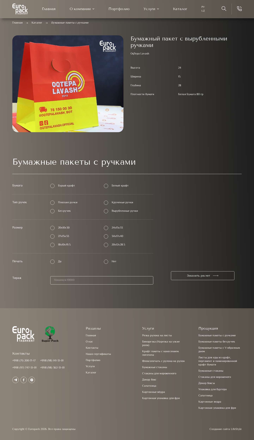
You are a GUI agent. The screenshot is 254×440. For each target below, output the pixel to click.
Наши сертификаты (98, 354)
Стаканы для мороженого (214, 377)
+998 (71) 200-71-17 (24, 361)
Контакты (92, 348)
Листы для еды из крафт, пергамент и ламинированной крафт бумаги (217, 361)
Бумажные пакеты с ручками (217, 335)
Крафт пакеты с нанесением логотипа (160, 353)
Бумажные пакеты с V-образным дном (219, 350)
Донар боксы (206, 383)
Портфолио (118, 9)
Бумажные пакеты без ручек (216, 342)
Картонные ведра (209, 402)
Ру (203, 6)
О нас (89, 342)
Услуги (149, 9)
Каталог (180, 9)
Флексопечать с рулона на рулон (163, 361)
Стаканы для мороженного (159, 373)
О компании (80, 9)
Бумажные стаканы (154, 367)
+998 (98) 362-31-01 (52, 368)
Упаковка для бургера (212, 389)
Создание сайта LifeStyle (226, 429)
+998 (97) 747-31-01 (24, 368)
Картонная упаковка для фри (161, 398)
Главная (49, 9)
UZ (203, 10)
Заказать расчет (198, 275)
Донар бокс (149, 380)
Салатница (149, 386)
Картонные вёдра (153, 392)
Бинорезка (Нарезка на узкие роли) (161, 344)
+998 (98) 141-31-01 (52, 361)
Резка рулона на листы (157, 335)
